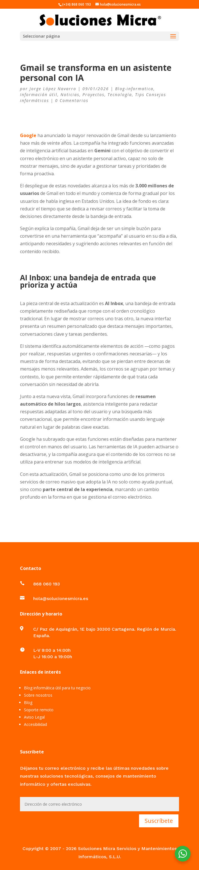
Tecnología (120, 94)
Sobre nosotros (38, 695)
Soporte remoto (38, 709)
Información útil (38, 94)
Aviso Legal (34, 717)
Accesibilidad (35, 724)
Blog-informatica (134, 88)
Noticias (70, 94)
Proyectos (93, 94)
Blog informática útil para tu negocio (57, 687)
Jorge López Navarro (53, 88)
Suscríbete (159, 820)
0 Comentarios (71, 100)
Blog (28, 702)
